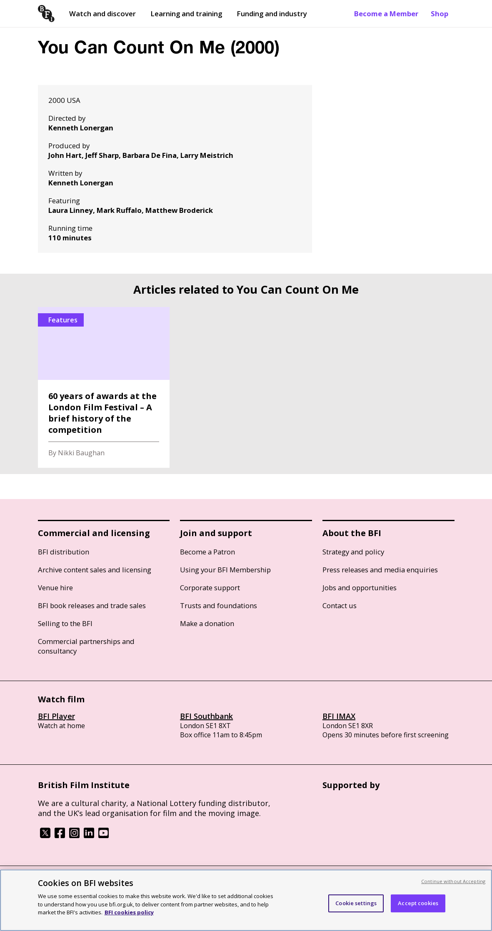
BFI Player (56, 716)
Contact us (339, 605)
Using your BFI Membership (225, 569)
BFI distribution (63, 552)
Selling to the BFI (65, 623)
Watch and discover (102, 13)
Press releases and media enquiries (380, 569)
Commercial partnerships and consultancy (86, 646)
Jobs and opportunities (359, 587)
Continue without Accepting (453, 881)
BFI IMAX (338, 716)
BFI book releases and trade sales (92, 605)
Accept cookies (418, 903)
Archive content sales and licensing (94, 569)
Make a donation (207, 623)
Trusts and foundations (218, 605)
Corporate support (210, 587)
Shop (439, 13)
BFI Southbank (206, 716)
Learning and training (186, 13)
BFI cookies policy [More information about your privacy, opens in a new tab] (129, 912)
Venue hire (55, 587)
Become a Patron (207, 552)
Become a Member (386, 13)
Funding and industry (272, 13)
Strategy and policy (353, 552)
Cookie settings (356, 903)
